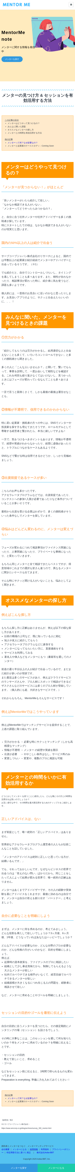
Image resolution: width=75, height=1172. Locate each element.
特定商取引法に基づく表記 (19, 1152)
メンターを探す (19, 1168)
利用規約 (45, 1149)
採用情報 (34, 1149)
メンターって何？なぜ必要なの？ (23, 142)
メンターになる (56, 1168)
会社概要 (5, 1149)
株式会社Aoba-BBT (45, 1152)
